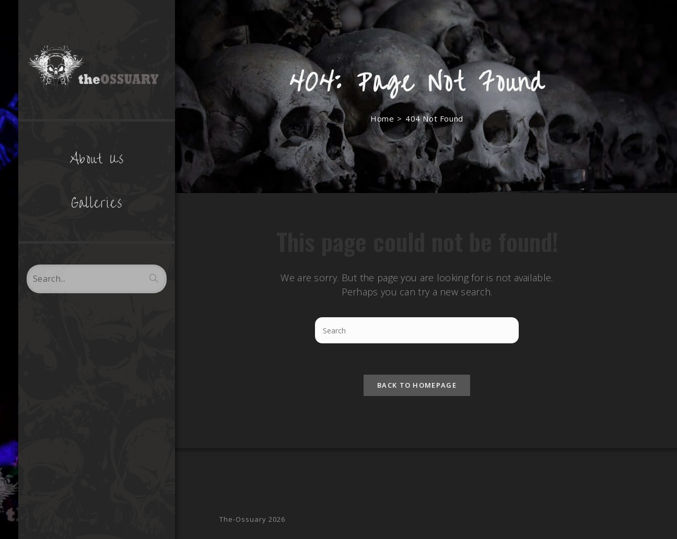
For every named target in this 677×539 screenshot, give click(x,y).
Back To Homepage (417, 385)
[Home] (382, 118)
